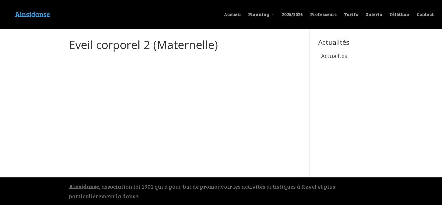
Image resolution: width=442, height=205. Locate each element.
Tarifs (351, 14)
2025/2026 (292, 14)
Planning (258, 14)
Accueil (232, 14)
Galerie (373, 14)
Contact (425, 14)
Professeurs (323, 14)
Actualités (334, 56)
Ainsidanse (84, 186)
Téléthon (399, 14)
